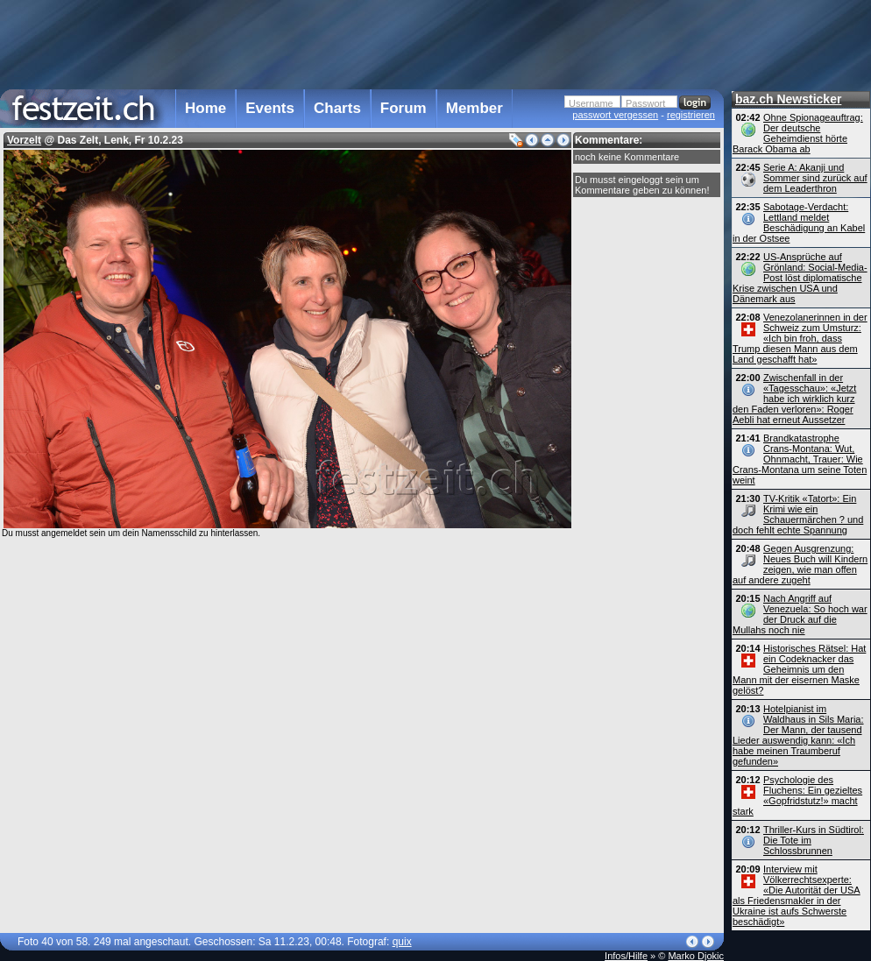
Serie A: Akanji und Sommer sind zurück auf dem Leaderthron (815, 178)
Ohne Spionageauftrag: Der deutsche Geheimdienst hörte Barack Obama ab (798, 133)
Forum (403, 108)
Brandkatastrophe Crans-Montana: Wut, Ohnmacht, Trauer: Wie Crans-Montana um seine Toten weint (800, 459)
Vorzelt (24, 140)
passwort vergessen (615, 115)
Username (591, 103)
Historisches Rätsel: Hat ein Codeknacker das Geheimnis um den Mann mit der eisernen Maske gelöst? (799, 669)
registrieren (691, 115)
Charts (337, 108)
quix (402, 942)
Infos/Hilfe (626, 955)
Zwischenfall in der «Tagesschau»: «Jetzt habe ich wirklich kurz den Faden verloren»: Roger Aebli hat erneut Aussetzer (794, 398)
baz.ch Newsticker (788, 99)
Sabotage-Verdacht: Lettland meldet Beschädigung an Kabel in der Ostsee (799, 222)
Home (205, 108)
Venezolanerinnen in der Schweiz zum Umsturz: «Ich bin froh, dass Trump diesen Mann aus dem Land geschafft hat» (800, 338)
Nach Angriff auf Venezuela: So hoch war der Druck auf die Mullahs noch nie (800, 614)
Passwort (645, 103)
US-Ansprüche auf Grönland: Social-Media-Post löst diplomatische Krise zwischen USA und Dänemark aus (800, 277)
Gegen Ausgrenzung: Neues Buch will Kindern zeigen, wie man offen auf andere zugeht (800, 564)
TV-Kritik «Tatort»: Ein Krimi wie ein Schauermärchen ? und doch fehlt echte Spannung (798, 514)
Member (474, 108)
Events (269, 108)
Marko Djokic (696, 955)
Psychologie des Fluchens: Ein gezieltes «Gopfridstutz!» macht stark (797, 795)
